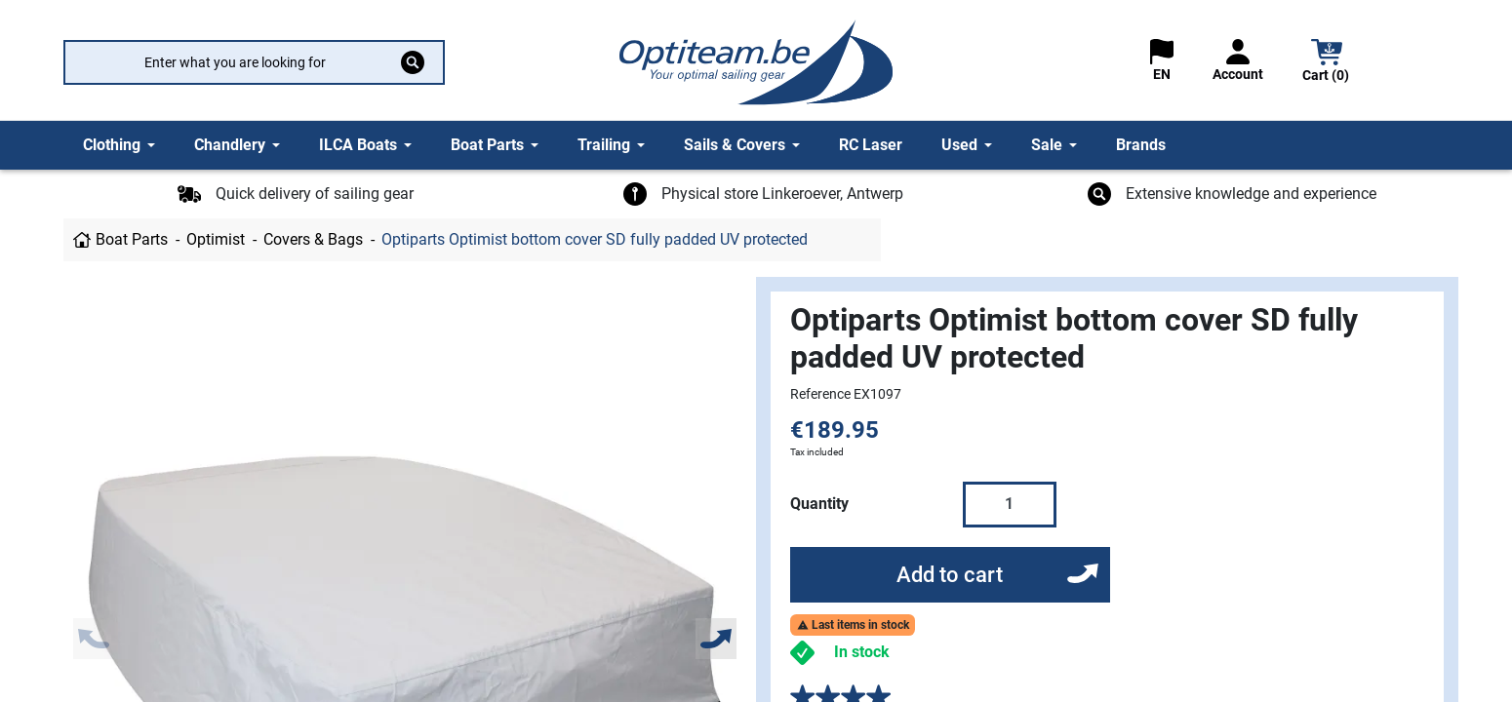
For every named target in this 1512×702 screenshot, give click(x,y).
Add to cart (949, 575)
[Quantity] (1010, 504)
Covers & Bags (313, 239)
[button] (1327, 63)
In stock (862, 652)
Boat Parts (132, 239)
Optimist (215, 239)
